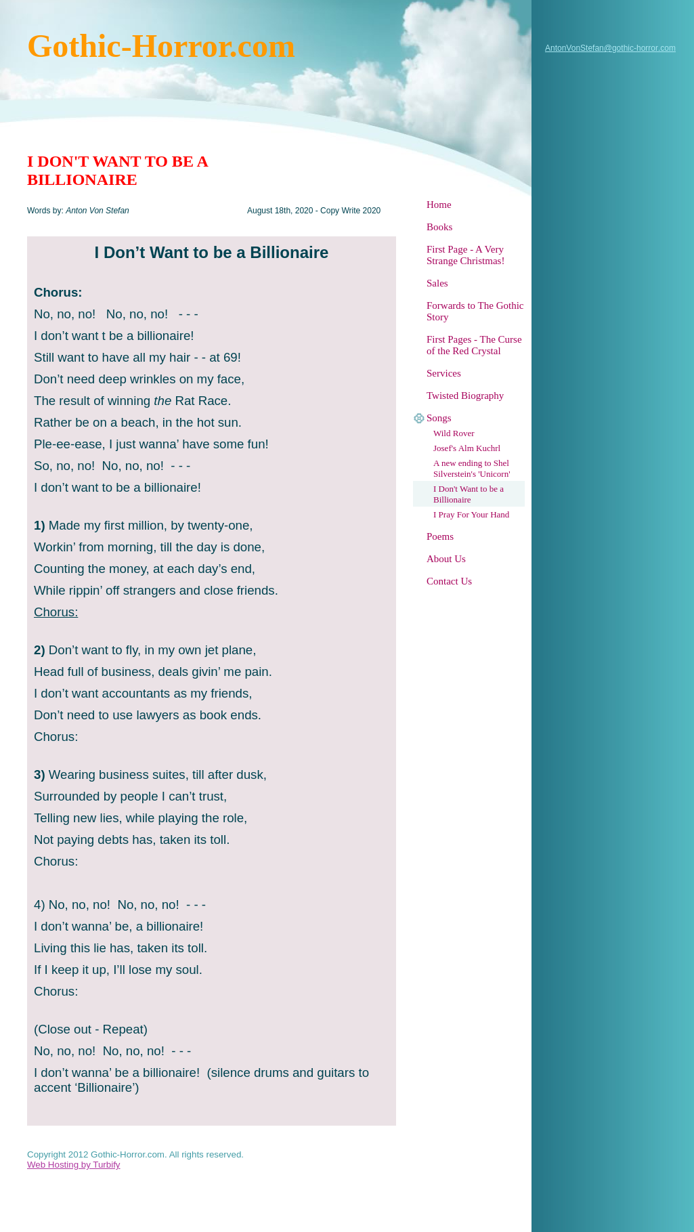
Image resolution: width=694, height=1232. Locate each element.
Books (439, 226)
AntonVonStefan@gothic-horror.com (610, 48)
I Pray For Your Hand (471, 514)
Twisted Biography (465, 395)
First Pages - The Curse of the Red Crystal (474, 345)
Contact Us (449, 581)
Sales (437, 283)
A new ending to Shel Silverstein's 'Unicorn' (472, 468)
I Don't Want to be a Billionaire (468, 494)
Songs (439, 417)
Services (444, 373)
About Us (446, 558)
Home (439, 204)
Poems (440, 536)
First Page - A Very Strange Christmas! (465, 255)
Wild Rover (454, 433)
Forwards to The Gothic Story (475, 311)
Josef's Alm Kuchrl (466, 448)
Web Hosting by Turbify (74, 1165)
